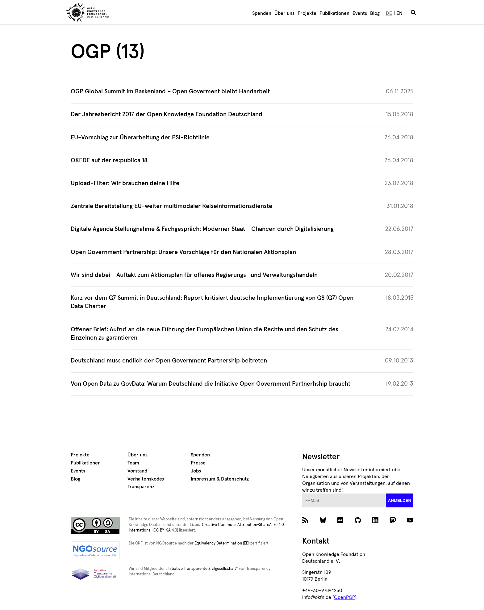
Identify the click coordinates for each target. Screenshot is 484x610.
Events (360, 13)
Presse (198, 462)
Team (133, 462)
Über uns (284, 13)
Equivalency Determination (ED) (221, 543)
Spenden (261, 13)
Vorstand (137, 470)
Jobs (196, 470)
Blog (375, 13)
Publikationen (334, 13)
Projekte (307, 13)
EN (399, 13)
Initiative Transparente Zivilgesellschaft (202, 569)
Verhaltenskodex (145, 479)
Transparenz (140, 486)
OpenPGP (344, 597)
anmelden (399, 500)
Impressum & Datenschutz (220, 479)
